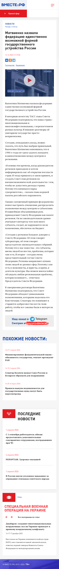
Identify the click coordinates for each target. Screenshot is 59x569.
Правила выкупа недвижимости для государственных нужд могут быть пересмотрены (24, 391)
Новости (9, 24)
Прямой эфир (11, 13)
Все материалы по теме (29, 517)
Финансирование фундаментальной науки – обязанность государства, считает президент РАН (29, 357)
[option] (29, 537)
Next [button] (11, 517)
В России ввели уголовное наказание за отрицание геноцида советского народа (27, 477)
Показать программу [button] (40, 13)
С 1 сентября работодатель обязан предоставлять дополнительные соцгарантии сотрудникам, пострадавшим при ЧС (29, 438)
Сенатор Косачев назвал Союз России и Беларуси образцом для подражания (26, 374)
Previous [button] (6, 517)
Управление (20, 65)
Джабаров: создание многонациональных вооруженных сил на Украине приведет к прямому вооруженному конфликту (28, 526)
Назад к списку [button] (11, 26)
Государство (9, 65)
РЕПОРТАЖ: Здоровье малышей (23, 459)
